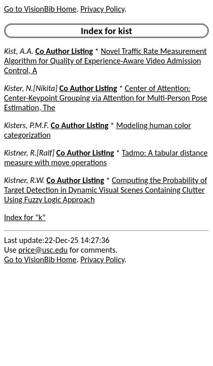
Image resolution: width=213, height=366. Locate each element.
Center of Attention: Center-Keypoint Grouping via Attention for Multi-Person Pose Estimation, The (105, 97)
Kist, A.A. (19, 51)
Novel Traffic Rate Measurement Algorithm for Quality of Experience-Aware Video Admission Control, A (105, 60)
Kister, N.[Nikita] (30, 88)
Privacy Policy (102, 9)
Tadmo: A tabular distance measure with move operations (105, 157)
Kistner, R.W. (24, 180)
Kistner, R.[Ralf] (29, 153)
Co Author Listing (64, 51)
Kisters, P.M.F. (26, 125)
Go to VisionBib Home (40, 9)
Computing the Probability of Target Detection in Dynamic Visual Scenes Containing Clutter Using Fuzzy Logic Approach (105, 189)
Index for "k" (24, 217)
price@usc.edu (43, 250)
